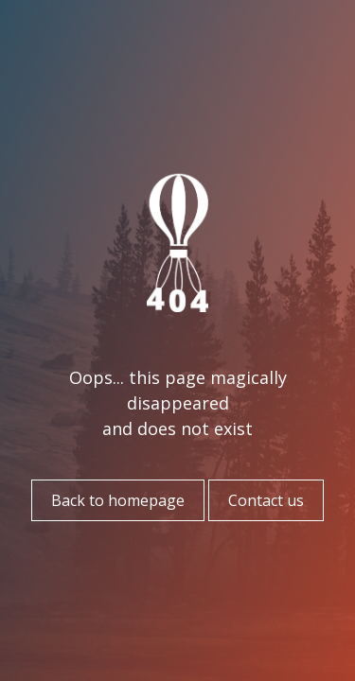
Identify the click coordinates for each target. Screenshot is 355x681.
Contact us (266, 500)
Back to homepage (118, 500)
